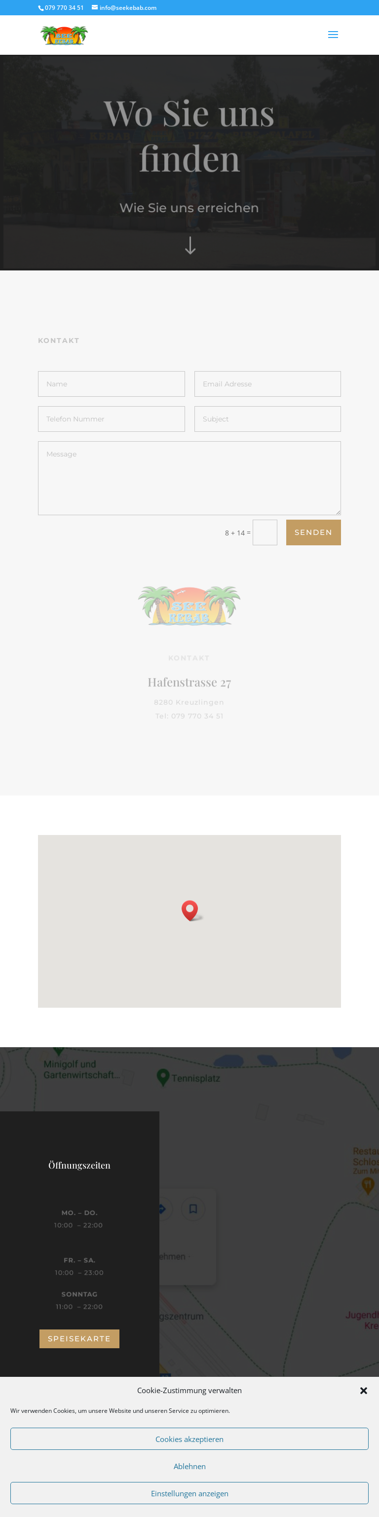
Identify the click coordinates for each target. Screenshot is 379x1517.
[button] (364, 1391)
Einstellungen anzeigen (189, 1493)
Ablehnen (190, 1466)
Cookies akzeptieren (189, 1439)
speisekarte (79, 1338)
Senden (314, 532)
